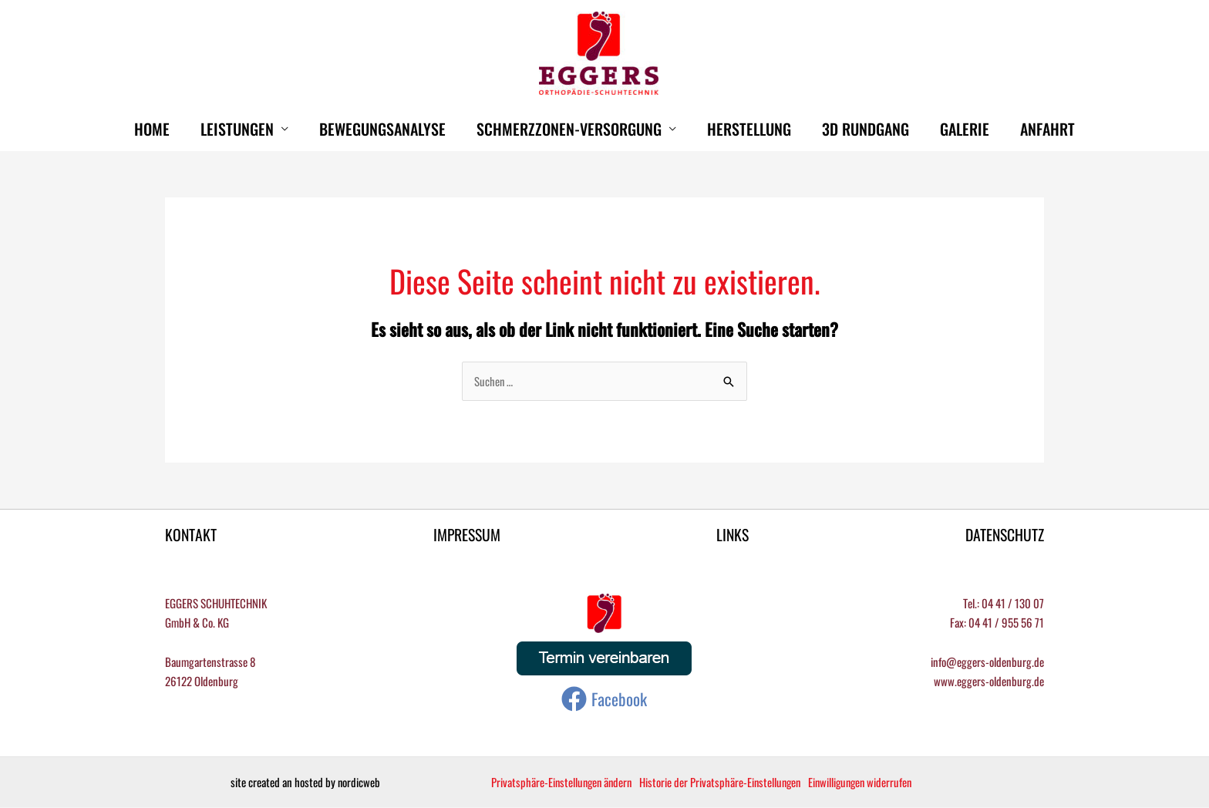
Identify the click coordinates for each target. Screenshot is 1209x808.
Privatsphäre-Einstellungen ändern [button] (563, 782)
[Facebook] (604, 700)
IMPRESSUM (466, 534)
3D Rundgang (865, 128)
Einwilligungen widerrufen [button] (870, 782)
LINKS (732, 534)
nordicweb (358, 782)
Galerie (964, 128)
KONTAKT (191, 534)
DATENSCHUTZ (1004, 534)
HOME (152, 128)
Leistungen (237, 128)
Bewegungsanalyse (382, 128)
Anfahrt (1047, 128)
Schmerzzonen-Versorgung (569, 128)
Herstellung (749, 128)
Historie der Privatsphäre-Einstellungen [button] (726, 782)
